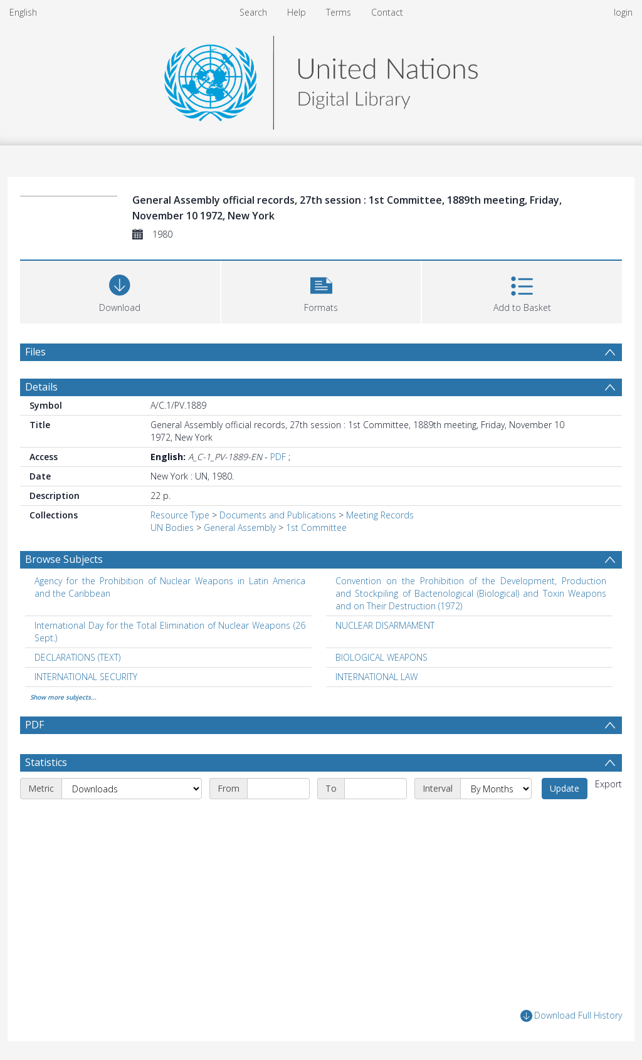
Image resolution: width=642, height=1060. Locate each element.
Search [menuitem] (253, 12)
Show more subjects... (63, 697)
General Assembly (240, 527)
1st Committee (316, 527)
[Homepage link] (321, 79)
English (23, 12)
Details (41, 387)
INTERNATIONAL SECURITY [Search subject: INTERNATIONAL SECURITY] (85, 677)
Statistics (46, 762)
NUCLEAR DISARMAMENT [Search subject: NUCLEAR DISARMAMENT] (384, 625)
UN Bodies (172, 527)
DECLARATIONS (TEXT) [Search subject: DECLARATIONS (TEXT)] (77, 657)
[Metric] (131, 788)
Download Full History (571, 1015)
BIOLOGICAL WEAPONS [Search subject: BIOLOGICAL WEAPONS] (381, 657)
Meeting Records (380, 515)
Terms (338, 12)
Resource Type (179, 515)
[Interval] (496, 788)
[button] (321, 290)
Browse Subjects (64, 559)
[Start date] (278, 788)
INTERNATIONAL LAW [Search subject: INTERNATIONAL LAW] (376, 677)
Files (35, 352)
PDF (278, 457)
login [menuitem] (623, 12)
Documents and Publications (277, 515)
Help (296, 12)
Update (564, 788)
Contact (387, 12)
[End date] (375, 788)
